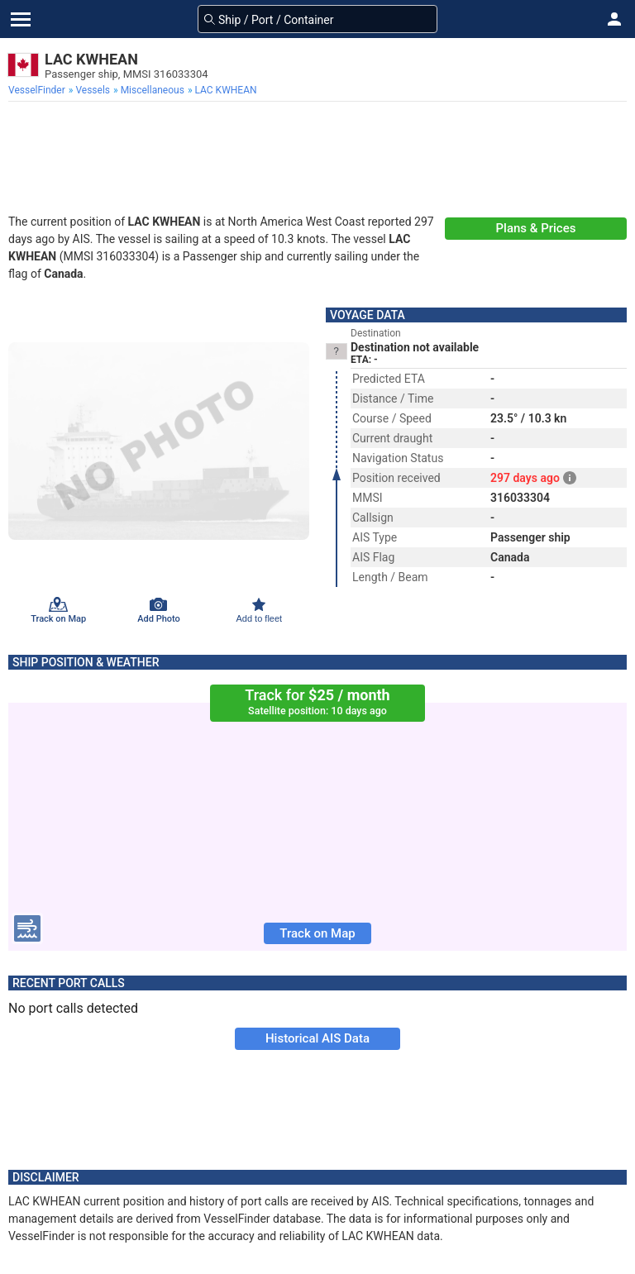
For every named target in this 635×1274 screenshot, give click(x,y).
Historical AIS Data (317, 1038)
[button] (614, 19)
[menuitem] (38, 90)
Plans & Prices (536, 228)
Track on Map (317, 933)
